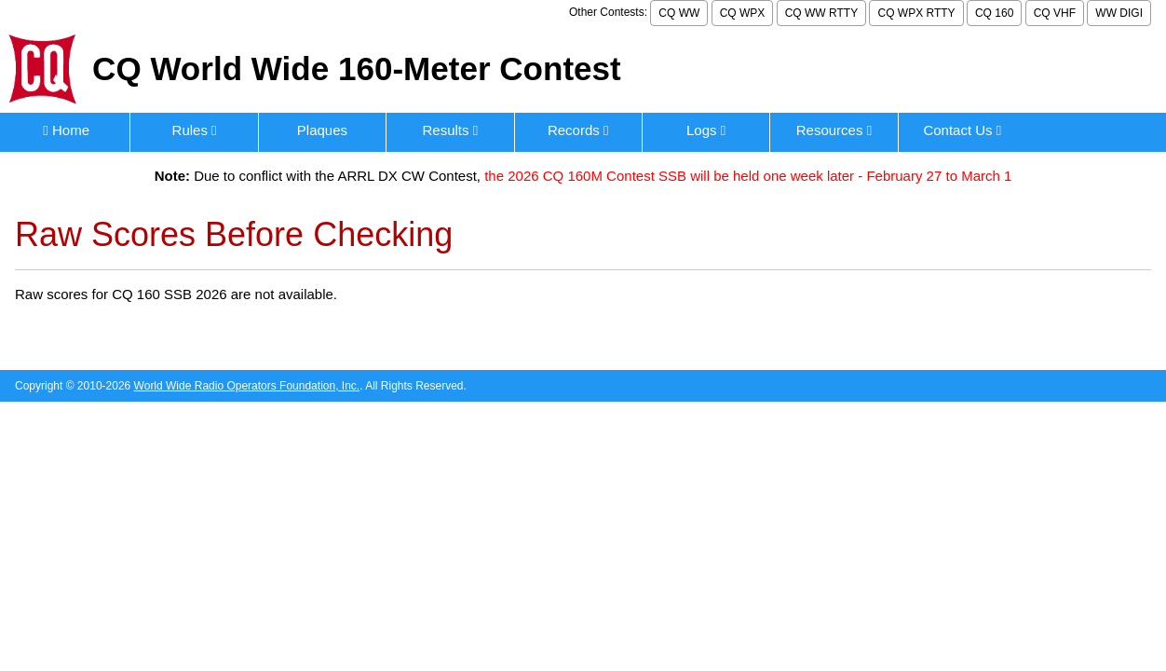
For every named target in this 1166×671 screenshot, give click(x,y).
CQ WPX (743, 13)
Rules (194, 130)
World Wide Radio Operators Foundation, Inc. (247, 385)
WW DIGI (1119, 13)
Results (450, 130)
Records (578, 130)
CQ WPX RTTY (916, 13)
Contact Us (962, 130)
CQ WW (678, 13)
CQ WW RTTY (821, 13)
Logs (705, 130)
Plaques (322, 130)
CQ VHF (1055, 13)
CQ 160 (994, 13)
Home (66, 130)
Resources (834, 130)
